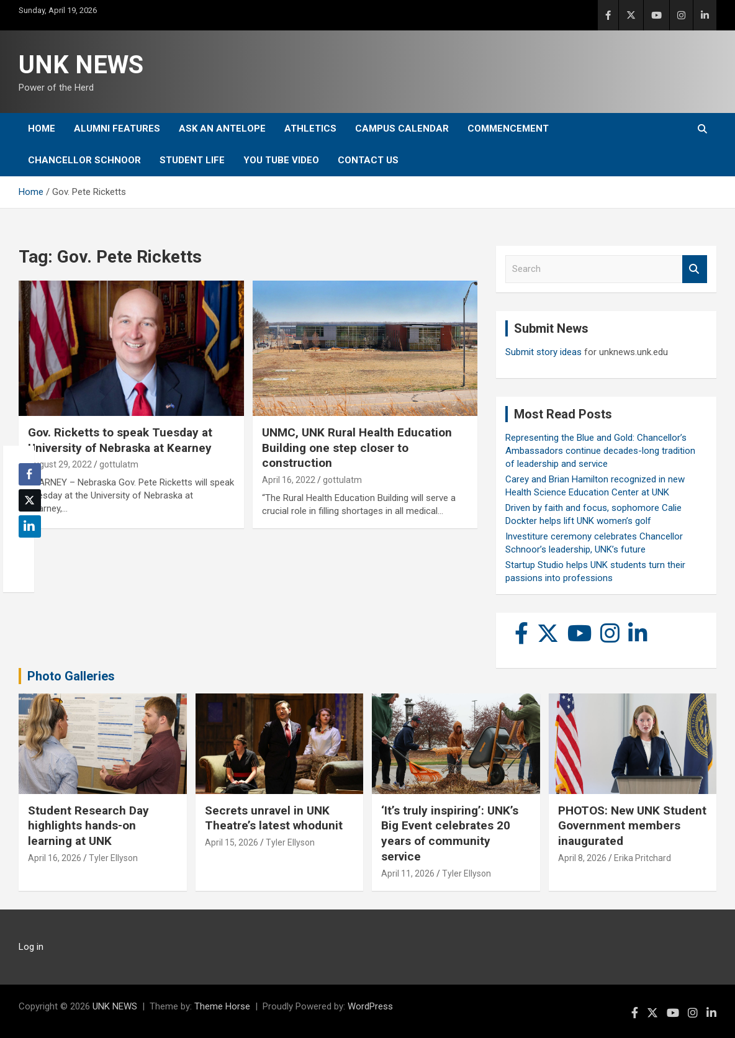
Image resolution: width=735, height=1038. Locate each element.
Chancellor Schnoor (84, 160)
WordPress (370, 1006)
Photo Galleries (71, 676)
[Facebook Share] (30, 474)
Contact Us (368, 160)
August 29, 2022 (60, 464)
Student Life (192, 160)
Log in (31, 946)
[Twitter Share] (30, 500)
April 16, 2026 (54, 858)
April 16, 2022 (288, 480)
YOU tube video (281, 160)
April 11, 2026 (408, 873)
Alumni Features (117, 128)
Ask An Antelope (222, 128)
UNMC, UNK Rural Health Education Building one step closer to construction (357, 447)
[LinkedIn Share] (30, 526)
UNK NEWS (81, 64)
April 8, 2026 (582, 858)
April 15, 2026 (231, 842)
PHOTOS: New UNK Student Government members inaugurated (632, 825)
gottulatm (118, 464)
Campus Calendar (402, 128)
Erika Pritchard (642, 858)
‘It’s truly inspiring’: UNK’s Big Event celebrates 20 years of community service (449, 833)
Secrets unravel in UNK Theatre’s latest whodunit (274, 818)
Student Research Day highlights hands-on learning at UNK (88, 825)
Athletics (310, 128)
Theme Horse (222, 1006)
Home (41, 128)
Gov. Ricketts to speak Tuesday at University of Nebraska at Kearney (120, 440)
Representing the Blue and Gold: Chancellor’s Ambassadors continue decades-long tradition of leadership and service (600, 450)
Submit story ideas (543, 352)
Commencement (508, 128)
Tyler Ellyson (113, 858)
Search (694, 269)
